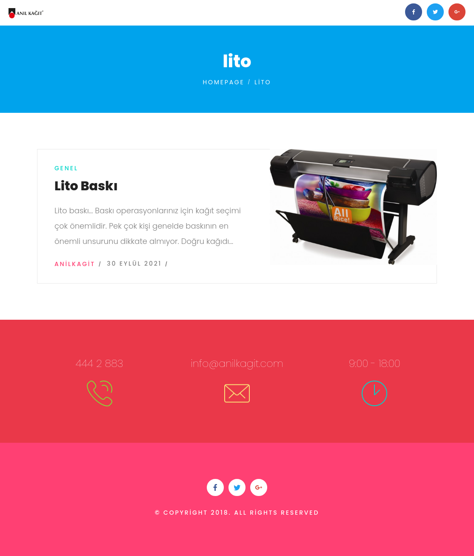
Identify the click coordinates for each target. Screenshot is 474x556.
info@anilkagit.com (237, 363)
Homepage (224, 82)
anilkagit (74, 264)
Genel (66, 168)
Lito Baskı (86, 186)
